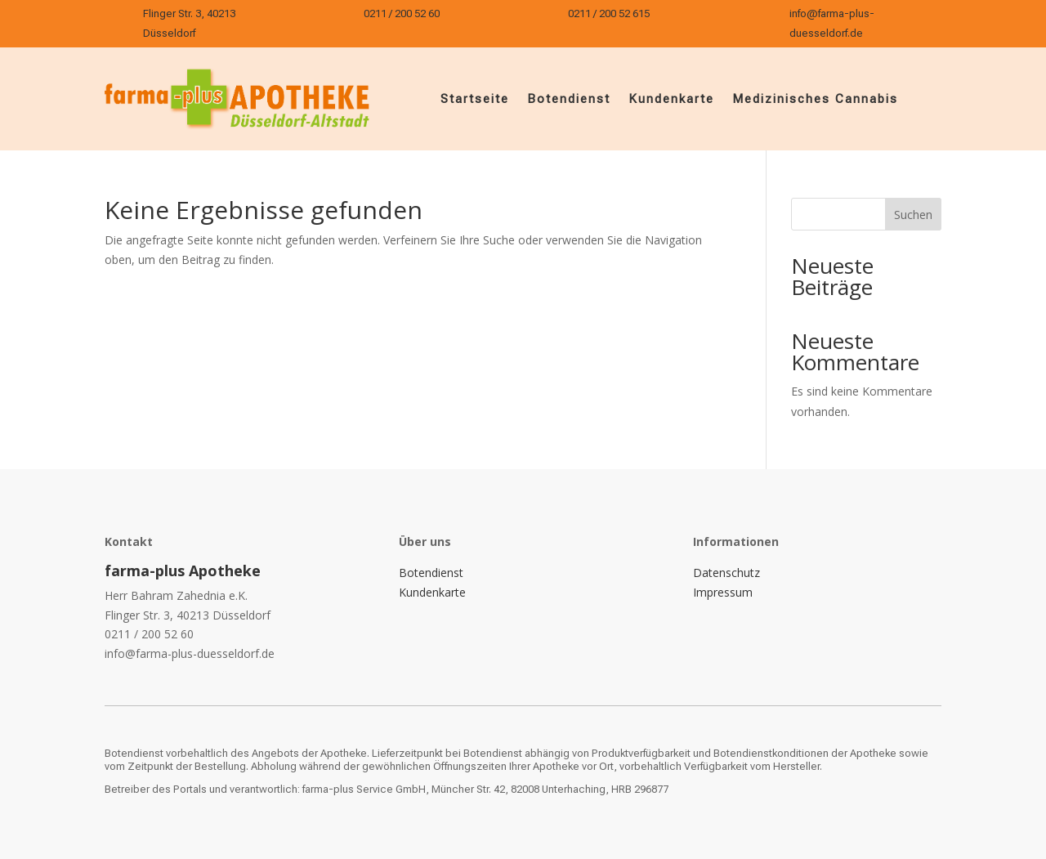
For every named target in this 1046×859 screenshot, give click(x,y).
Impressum (723, 592)
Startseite (474, 99)
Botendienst (568, 99)
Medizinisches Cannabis (815, 99)
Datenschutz (726, 572)
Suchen (913, 214)
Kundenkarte (671, 99)
